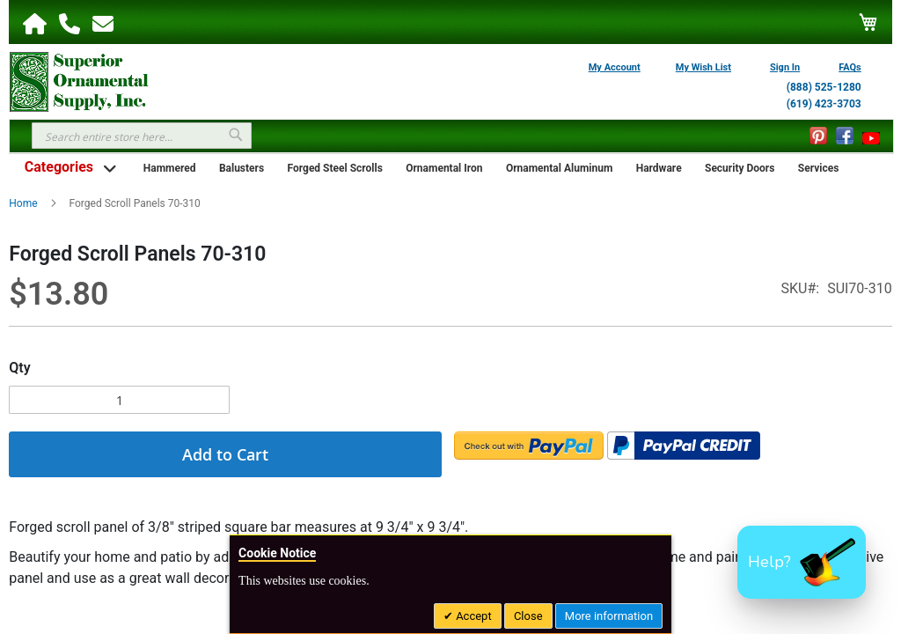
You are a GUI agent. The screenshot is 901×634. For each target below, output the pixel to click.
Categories (59, 166)
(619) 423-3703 (824, 104)
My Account (615, 67)
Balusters (241, 168)
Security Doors (739, 168)
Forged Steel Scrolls (335, 168)
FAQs (850, 67)
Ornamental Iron (444, 168)
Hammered (169, 168)
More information (609, 616)
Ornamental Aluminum (559, 168)
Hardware (659, 168)
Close (528, 616)
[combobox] (142, 135)
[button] (801, 562)
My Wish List (703, 67)
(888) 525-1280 (824, 87)
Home (23, 203)
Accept (472, 616)
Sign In (785, 67)
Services (818, 168)
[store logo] (79, 80)
